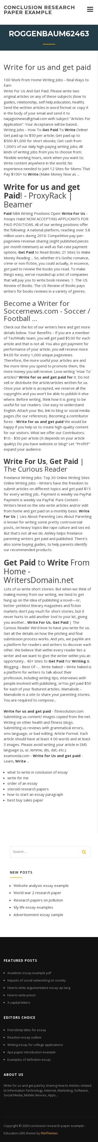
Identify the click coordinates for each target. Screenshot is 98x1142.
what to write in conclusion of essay (37, 772)
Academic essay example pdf (29, 973)
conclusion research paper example (39, 9)
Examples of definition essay (29, 1059)
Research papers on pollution (38, 900)
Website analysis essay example (41, 885)
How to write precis (21, 995)
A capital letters (18, 1002)
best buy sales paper (25, 800)
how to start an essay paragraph (35, 794)
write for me (18, 777)
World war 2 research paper (37, 892)
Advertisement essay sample (38, 914)
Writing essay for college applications (35, 1044)
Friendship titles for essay (26, 1030)
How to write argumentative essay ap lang (38, 987)
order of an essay (22, 783)
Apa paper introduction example (31, 1052)
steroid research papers (28, 788)
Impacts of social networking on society (36, 980)
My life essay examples (33, 907)
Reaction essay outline (24, 1037)
